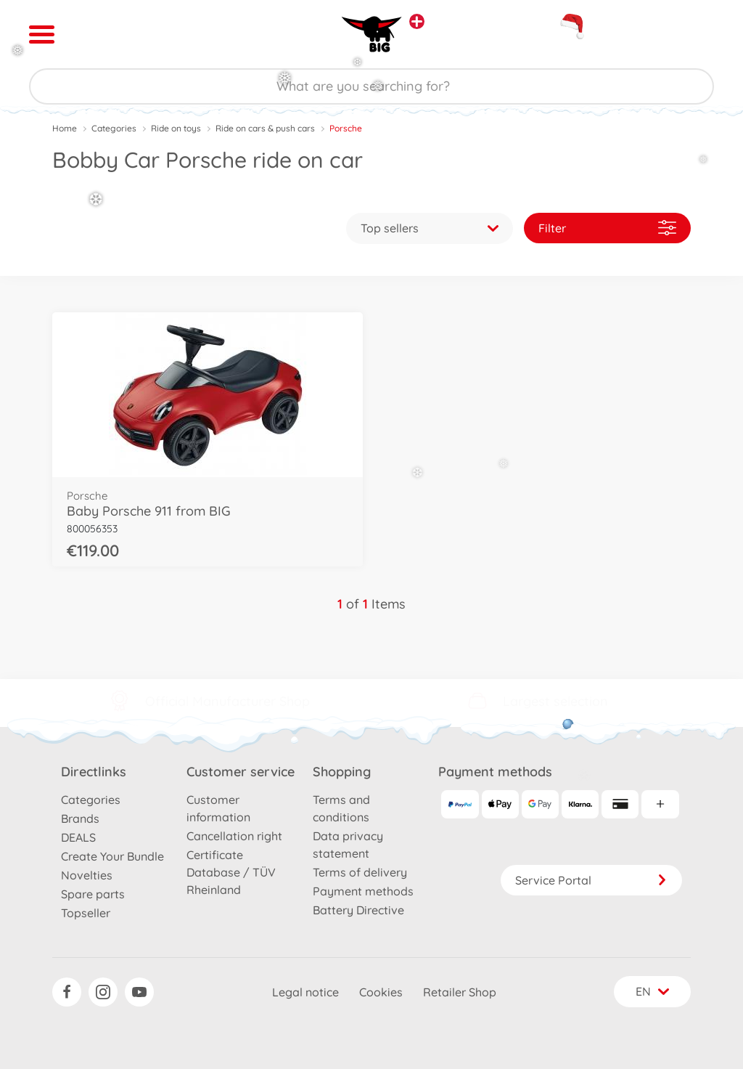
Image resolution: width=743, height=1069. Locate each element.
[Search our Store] (371, 86)
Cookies (381, 992)
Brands (80, 818)
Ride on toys (176, 128)
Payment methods (363, 891)
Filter (607, 228)
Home (64, 128)
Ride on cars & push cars (265, 128)
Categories (113, 128)
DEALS (78, 837)
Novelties (86, 875)
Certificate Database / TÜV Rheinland (231, 872)
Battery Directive (358, 910)
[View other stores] (416, 21)
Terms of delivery (360, 872)
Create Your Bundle (112, 856)
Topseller (85, 913)
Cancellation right (234, 836)
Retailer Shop (459, 992)
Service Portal (591, 880)
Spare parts (93, 894)
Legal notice (305, 992)
